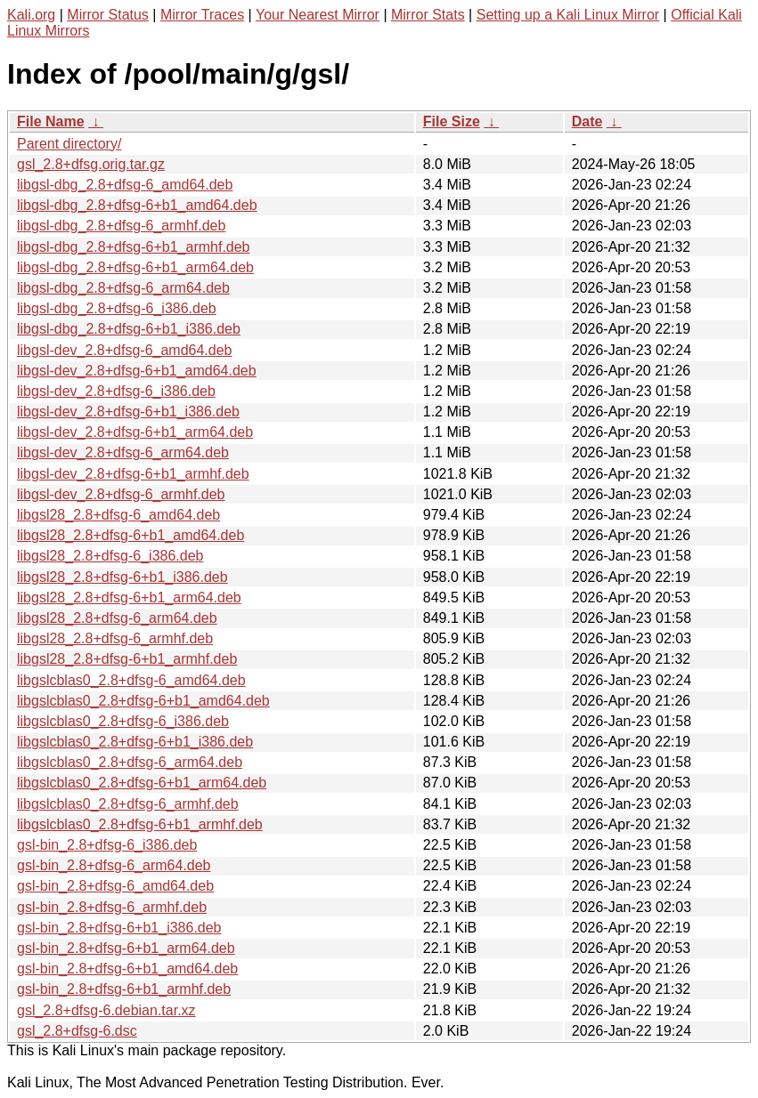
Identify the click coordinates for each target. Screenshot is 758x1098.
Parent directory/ (69, 143)
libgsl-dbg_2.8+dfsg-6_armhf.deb (121, 225)
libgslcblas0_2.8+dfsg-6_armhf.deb (128, 803)
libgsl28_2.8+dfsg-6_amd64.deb (118, 514)
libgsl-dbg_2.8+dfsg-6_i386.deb (116, 308)
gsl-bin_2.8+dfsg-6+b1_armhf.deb (124, 989)
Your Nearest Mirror (317, 14)
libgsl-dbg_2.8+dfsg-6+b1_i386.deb (128, 328)
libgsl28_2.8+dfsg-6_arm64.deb (117, 618)
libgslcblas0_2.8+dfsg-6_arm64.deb (129, 762)
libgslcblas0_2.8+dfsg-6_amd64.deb (131, 680)
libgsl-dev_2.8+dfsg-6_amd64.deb (124, 350)
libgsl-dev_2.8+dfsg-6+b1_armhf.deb (133, 473)
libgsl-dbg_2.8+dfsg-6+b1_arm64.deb (135, 267)
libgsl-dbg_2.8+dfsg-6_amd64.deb (124, 184)
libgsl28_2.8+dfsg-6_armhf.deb (115, 638)
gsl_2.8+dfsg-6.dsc (77, 1030)
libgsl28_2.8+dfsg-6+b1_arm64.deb (129, 597)
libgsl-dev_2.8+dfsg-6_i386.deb (116, 391)
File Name (51, 121)
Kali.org (31, 14)
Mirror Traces (202, 14)
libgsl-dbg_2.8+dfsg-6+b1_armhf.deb (133, 246)
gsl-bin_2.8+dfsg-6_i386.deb (107, 844)
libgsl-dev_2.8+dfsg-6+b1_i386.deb (128, 411)
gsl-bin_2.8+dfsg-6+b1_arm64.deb (126, 948)
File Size (451, 121)
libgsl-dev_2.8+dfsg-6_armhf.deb (120, 494)
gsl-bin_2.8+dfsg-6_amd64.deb (115, 885)
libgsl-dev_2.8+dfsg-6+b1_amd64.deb (137, 370)
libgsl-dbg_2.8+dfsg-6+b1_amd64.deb (137, 205)
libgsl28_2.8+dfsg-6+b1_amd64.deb (130, 535)
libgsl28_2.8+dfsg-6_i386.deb (110, 555)
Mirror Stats (428, 14)
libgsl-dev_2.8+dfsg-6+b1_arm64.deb (135, 432)
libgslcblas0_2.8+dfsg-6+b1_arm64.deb (141, 782)
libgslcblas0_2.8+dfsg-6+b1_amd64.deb (143, 700)
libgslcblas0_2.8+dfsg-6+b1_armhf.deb (140, 824)
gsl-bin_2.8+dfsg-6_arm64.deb (113, 865)
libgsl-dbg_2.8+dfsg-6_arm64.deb (123, 287)
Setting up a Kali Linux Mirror (568, 14)
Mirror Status (108, 14)
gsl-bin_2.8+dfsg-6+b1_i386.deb (119, 927)
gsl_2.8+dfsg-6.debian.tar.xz (106, 1010)
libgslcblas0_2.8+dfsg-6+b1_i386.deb (135, 741)
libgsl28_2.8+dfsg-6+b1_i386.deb (122, 577)
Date (587, 121)
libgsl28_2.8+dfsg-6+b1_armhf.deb (127, 658)
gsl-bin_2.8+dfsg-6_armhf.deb (112, 907)
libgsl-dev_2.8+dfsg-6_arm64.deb (123, 452)
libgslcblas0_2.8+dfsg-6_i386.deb (123, 721)
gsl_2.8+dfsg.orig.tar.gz (91, 164)
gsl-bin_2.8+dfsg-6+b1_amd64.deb (127, 968)
